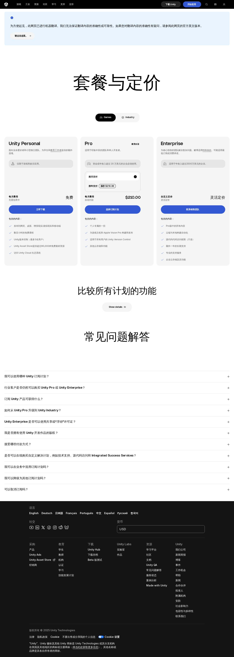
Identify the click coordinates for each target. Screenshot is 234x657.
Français (71, 513)
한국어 (134, 513)
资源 (36, 4)
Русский (122, 513)
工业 (27, 4)
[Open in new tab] (53, 559)
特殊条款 (207, 150)
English (34, 513)
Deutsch (46, 513)
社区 (45, 4)
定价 (71, 4)
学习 (54, 4)
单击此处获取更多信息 (85, 647)
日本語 (59, 513)
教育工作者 (55, 150)
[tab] (105, 117)
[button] (171, 4)
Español (109, 513)
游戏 (19, 4)
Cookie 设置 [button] (112, 636)
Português (86, 513)
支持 (63, 4)
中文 (98, 513)
